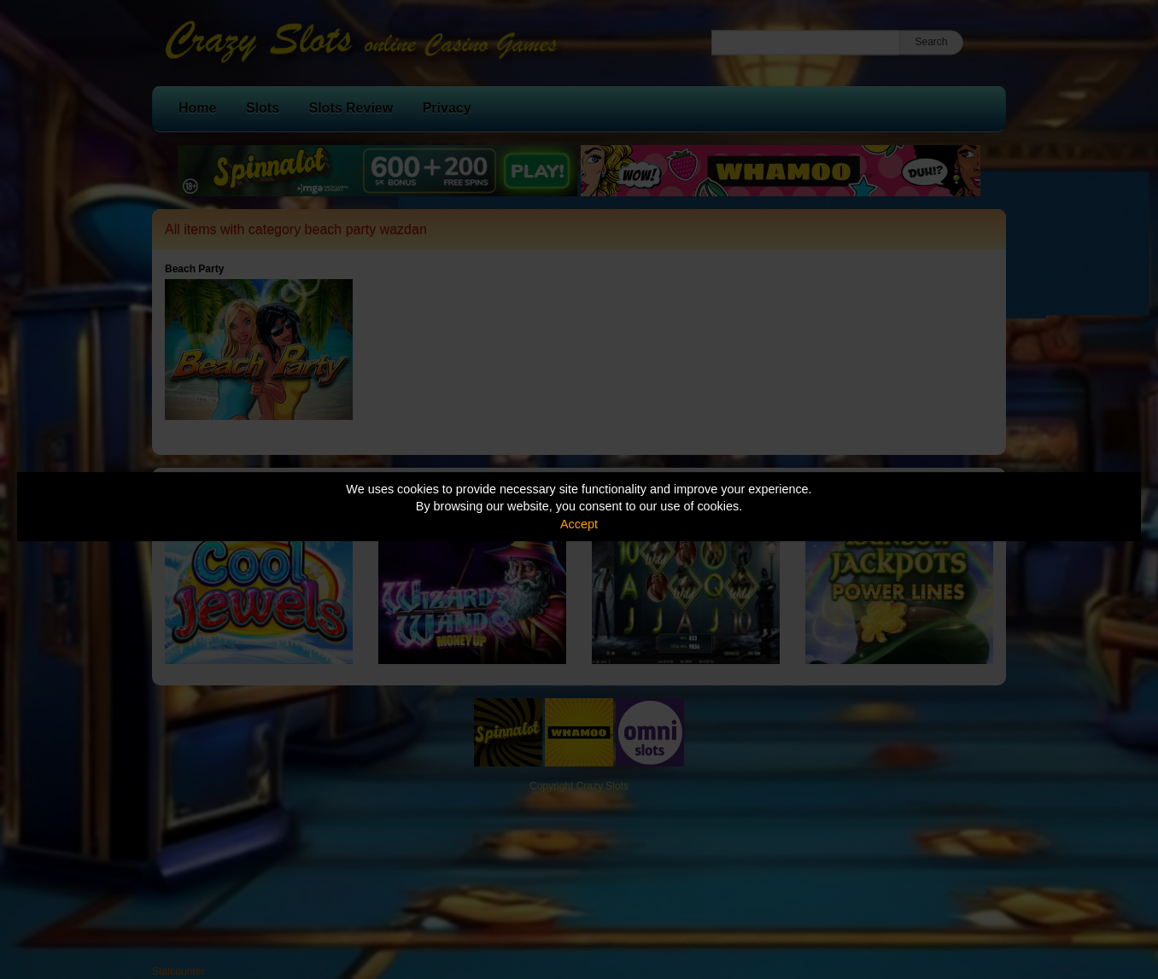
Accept (579, 524)
